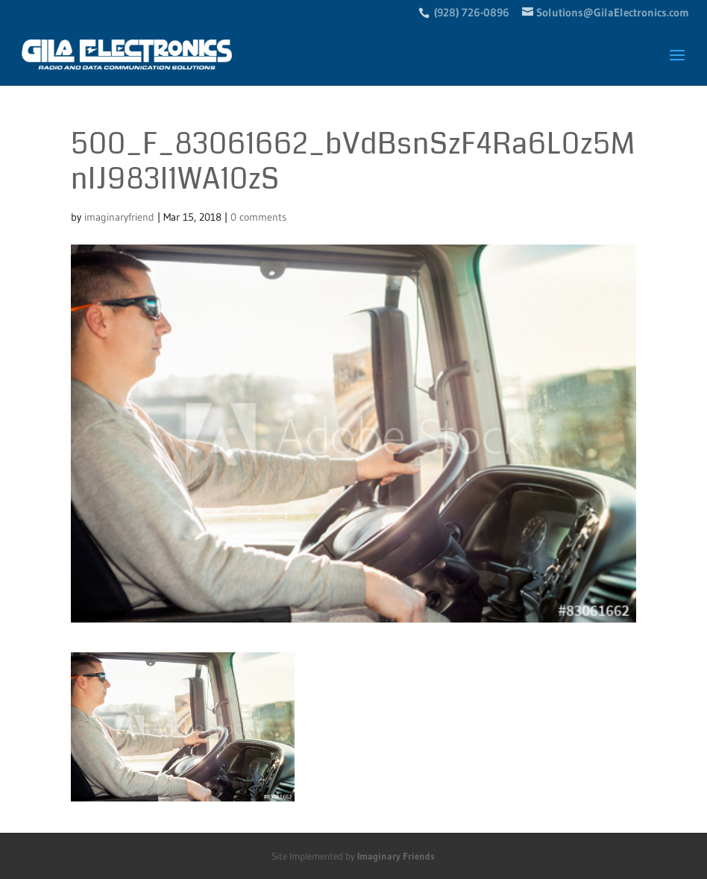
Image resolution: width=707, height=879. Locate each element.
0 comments (258, 217)
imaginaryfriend (119, 217)
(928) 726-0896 (471, 12)
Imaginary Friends (396, 856)
